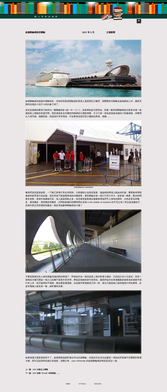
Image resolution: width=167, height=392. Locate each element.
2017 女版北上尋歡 (40, 369)
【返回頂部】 (98, 384)
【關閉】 (68, 384)
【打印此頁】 (82, 384)
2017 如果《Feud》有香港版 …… (46, 373)
